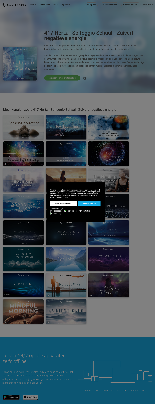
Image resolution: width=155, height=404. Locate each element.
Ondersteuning (7, 368)
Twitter (143, 367)
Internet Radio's (8, 376)
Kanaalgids (63, 376)
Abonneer (34, 368)
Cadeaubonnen (8, 372)
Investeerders (64, 380)
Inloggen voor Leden (131, 5)
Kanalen (34, 5)
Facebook (135, 367)
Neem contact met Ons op (69, 368)
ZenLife (33, 372)
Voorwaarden (7, 380)
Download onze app (109, 5)
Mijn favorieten (45, 5)
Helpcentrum (66, 5)
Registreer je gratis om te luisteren (62, 78)
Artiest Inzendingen (38, 376)
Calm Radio (14, 5)
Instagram (151, 367)
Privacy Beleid (36, 380)
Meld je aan (91, 5)
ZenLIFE (56, 5)
